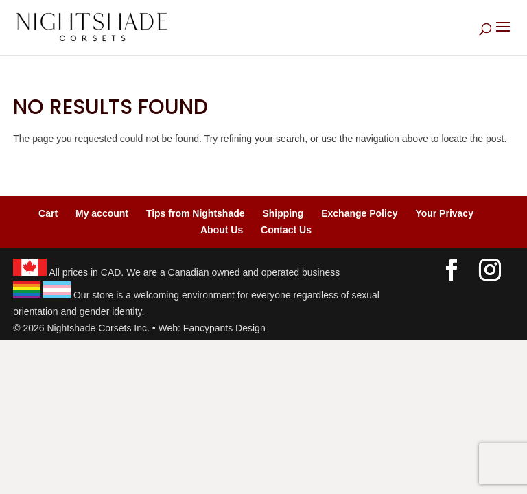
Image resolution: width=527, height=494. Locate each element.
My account (101, 213)
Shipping (282, 213)
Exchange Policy (359, 213)
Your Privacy (444, 213)
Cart (48, 213)
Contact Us (286, 229)
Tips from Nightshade (195, 213)
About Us (221, 229)
